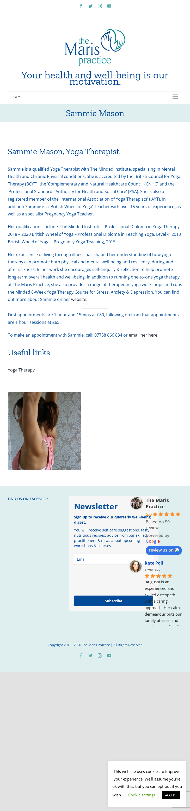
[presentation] (113, 580)
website (78, 299)
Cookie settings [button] (141, 794)
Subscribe (113, 600)
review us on (164, 550)
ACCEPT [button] (171, 795)
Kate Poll (154, 563)
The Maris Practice (157, 503)
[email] (113, 559)
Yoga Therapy (21, 370)
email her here (143, 335)
